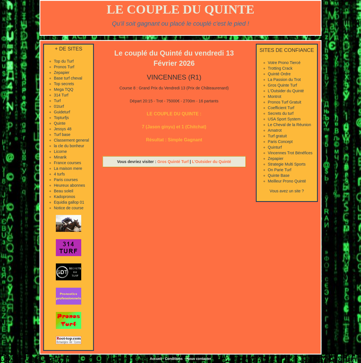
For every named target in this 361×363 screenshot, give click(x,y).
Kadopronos (64, 196)
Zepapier (61, 72)
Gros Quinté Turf (173, 161)
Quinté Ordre (279, 74)
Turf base (62, 134)
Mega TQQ (63, 89)
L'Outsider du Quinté (211, 161)
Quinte (59, 123)
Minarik (60, 157)
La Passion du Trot (284, 79)
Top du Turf (64, 61)
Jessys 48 (62, 129)
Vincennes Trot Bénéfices (290, 153)
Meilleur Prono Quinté (287, 181)
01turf (59, 106)
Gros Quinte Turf (282, 85)
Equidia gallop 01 (69, 202)
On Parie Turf (279, 170)
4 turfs (59, 174)
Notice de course (68, 208)
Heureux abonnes (69, 185)
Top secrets (64, 84)
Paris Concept (280, 141)
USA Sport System (284, 119)
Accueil (156, 359)
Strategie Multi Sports (287, 164)
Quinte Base (279, 175)
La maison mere (68, 168)
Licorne (60, 151)
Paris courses (66, 179)
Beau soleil (63, 191)
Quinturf (275, 147)
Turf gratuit (277, 136)
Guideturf (62, 112)
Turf (57, 100)
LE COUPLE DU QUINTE (180, 9)
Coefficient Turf (281, 107)
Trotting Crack (280, 68)
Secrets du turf (281, 113)
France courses (67, 162)
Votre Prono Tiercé (284, 62)
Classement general (71, 140)
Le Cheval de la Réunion (289, 124)
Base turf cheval (68, 78)
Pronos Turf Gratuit (284, 102)
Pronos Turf (64, 67)
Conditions (174, 359)
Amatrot (275, 130)
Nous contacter (198, 359)
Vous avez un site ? (287, 191)
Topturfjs (61, 117)
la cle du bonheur (69, 146)
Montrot (274, 96)
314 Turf (61, 95)
